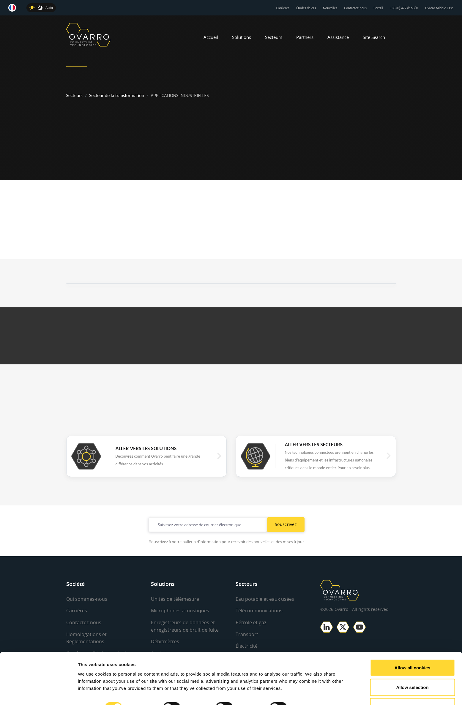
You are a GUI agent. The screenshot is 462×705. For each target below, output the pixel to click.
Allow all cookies (413, 650)
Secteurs (273, 37)
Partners (304, 37)
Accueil (211, 37)
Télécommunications (259, 610)
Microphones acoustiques (180, 610)
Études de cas (306, 8)
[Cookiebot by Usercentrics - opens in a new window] (38, 693)
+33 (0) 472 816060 (404, 8)
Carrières (282, 8)
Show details (312, 689)
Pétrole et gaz (251, 622)
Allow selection (412, 669)
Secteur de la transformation (116, 95)
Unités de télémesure (175, 599)
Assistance (338, 37)
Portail (378, 8)
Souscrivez (286, 524)
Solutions (241, 37)
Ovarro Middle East (439, 8)
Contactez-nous (355, 8)
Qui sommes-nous (86, 599)
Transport (247, 633)
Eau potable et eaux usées (265, 599)
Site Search (374, 37)
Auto (49, 7)
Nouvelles (330, 8)
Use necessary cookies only (412, 689)
